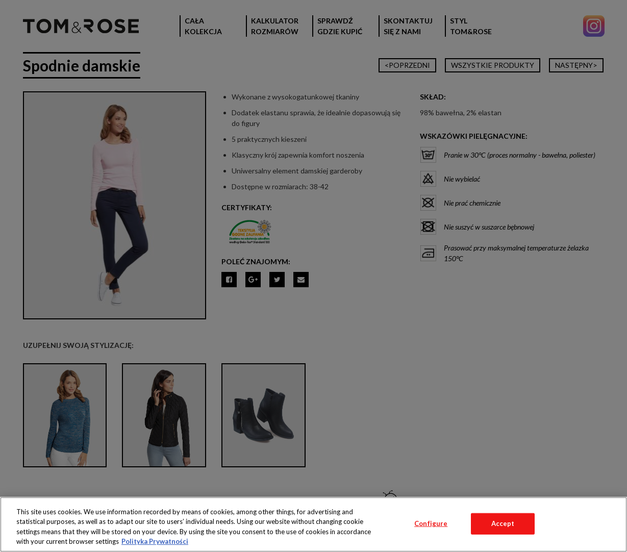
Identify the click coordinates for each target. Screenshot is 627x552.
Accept (503, 523)
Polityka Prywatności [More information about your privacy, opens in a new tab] (154, 541)
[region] (313, 524)
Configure (430, 523)
